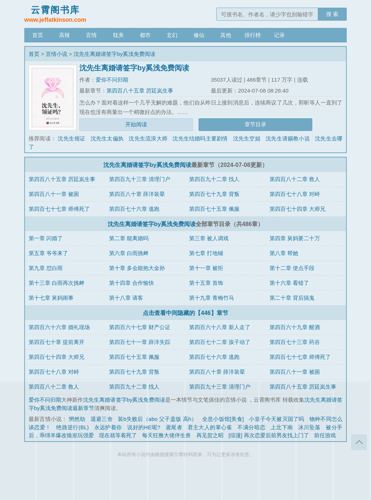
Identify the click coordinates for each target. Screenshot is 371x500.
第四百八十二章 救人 (295, 179)
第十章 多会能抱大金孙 (137, 268)
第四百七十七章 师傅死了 (59, 209)
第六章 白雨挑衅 (129, 253)
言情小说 (56, 54)
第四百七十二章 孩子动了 (219, 342)
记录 (279, 35)
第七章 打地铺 (206, 253)
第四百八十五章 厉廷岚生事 (140, 90)
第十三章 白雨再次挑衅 (56, 283)
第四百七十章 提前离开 (56, 342)
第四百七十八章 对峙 (295, 194)
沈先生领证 (71, 138)
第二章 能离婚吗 (129, 238)
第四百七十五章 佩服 (214, 209)
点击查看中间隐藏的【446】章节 (185, 313)
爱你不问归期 (112, 80)
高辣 (64, 35)
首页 (37, 35)
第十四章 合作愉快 (131, 283)
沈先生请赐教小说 (288, 138)
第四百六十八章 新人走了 (219, 327)
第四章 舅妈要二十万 (295, 238)
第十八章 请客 (126, 298)
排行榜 (253, 35)
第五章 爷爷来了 (48, 253)
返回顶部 (359, 442)
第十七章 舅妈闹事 (51, 298)
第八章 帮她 (284, 253)
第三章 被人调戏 (209, 238)
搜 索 (332, 14)
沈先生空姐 (246, 138)
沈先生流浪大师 (148, 138)
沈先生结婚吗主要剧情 (200, 138)
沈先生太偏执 (107, 138)
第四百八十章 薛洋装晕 (137, 194)
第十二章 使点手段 (292, 268)
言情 (91, 35)
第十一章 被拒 (206, 268)
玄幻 (172, 35)
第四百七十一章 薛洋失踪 (139, 342)
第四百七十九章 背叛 (214, 194)
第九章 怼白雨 (46, 268)
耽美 (118, 35)
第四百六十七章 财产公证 (139, 327)
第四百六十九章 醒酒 (295, 327)
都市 (145, 35)
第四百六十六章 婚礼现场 (59, 327)
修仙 (198, 35)
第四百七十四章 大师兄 (297, 209)
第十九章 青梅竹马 (211, 298)
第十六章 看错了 (289, 283)
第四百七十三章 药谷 (295, 342)
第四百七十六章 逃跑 (134, 209)
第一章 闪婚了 (46, 238)
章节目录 (255, 124)
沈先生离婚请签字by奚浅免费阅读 (114, 54)
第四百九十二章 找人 (214, 179)
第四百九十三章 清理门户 (139, 179)
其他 (225, 35)
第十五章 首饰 (206, 283)
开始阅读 (136, 124)
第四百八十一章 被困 (54, 194)
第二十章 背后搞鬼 (292, 298)
